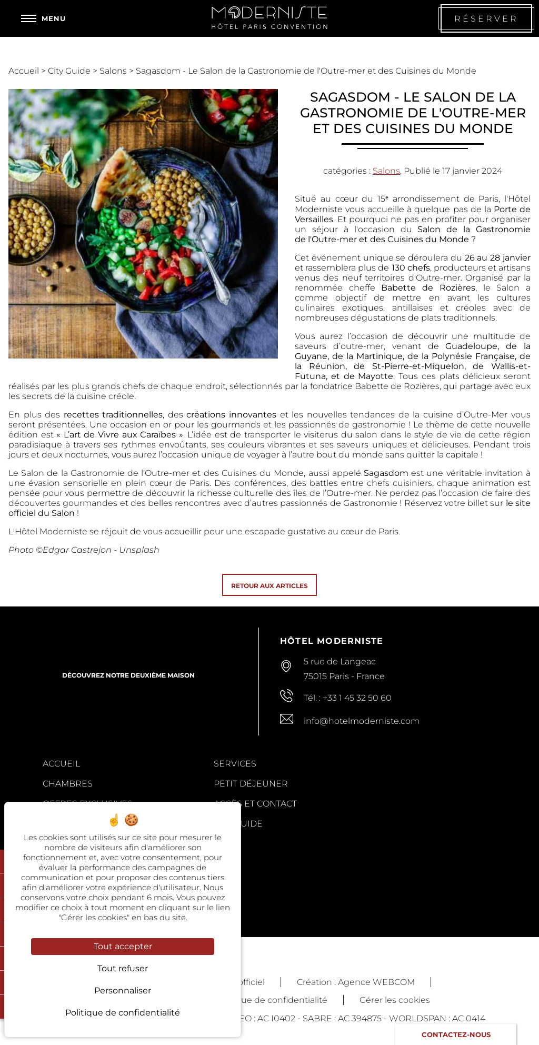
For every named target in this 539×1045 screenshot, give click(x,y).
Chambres (68, 784)
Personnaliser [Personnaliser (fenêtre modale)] (122, 991)
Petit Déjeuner (251, 784)
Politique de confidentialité (271, 1000)
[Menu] (43, 18)
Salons (114, 71)
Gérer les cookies (395, 1000)
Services (235, 764)
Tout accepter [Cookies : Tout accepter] (123, 946)
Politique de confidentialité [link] (122, 1013)
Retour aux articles (269, 586)
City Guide (70, 71)
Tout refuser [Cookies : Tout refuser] (122, 968)
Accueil (24, 71)
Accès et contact (255, 804)
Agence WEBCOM (376, 982)
